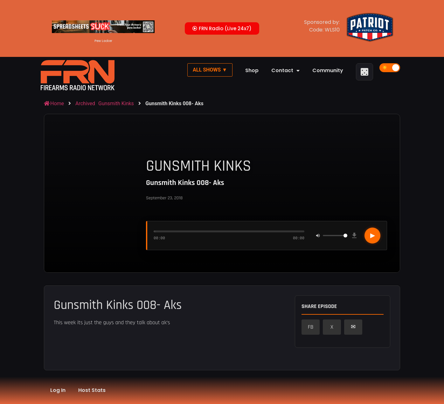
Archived (85, 103)
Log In (58, 390)
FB (311, 327)
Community (327, 70)
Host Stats (92, 390)
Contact (285, 70)
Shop (252, 70)
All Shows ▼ (210, 70)
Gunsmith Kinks (116, 103)
